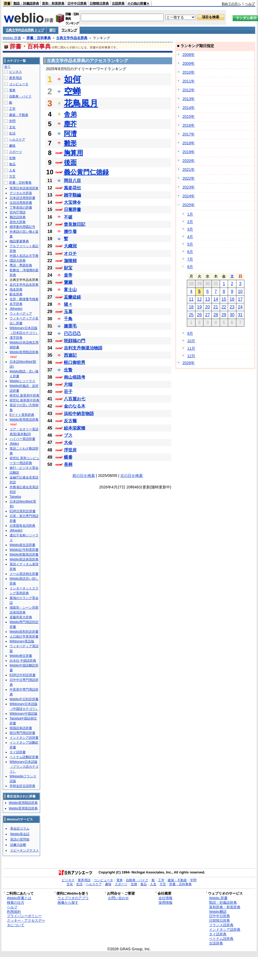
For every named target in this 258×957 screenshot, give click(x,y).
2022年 (188, 178)
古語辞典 (118, 3)
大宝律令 (72, 202)
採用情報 (165, 903)
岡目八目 (72, 180)
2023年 (188, 187)
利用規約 (14, 912)
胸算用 (73, 152)
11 (191, 299)
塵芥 (70, 123)
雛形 (70, 143)
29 (223, 314)
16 (232, 299)
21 (215, 307)
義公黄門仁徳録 (86, 172)
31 (240, 314)
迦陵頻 (70, 260)
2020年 (188, 161)
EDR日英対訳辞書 (23, 511)
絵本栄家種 (74, 428)
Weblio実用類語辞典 (24, 352)
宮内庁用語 (18, 212)
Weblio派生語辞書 (22, 545)
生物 (12, 158)
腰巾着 (70, 231)
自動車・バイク (20, 96)
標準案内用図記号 (22, 227)
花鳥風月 (81, 103)
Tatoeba (15, 497)
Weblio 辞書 (12, 38)
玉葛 (68, 311)
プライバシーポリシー (24, 916)
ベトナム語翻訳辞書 (24, 757)
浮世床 (70, 450)
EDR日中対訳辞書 (23, 675)
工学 (12, 109)
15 (223, 299)
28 (215, 314)
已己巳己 (72, 333)
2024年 (188, 196)
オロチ (70, 253)
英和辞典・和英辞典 (224, 907)
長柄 (68, 464)
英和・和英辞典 (53, 3)
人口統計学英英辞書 (24, 636)
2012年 (188, 90)
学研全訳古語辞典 (22, 786)
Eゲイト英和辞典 (22, 415)
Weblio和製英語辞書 (24, 554)
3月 (190, 229)
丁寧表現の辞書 (21, 207)
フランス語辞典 (221, 925)
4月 (190, 237)
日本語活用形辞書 (22, 198)
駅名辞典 (16, 294)
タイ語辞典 (217, 934)
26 (199, 314)
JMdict (14, 444)
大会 (68, 442)
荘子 (68, 391)
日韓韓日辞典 (99, 3)
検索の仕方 (15, 903)
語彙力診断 (18, 845)
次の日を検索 (131, 475)
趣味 (12, 146)
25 (191, 314)
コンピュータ (18, 84)
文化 (12, 127)
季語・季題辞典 (21, 265)
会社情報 (165, 898)
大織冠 (70, 246)
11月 (191, 348)
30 (232, 314)
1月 (190, 214)
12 (199, 299)
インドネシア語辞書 (24, 738)
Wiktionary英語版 (22, 641)
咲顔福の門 (74, 340)
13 (207, 299)
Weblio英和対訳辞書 (24, 632)
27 (207, 314)
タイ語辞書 (18, 752)
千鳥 (68, 319)
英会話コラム (19, 828)
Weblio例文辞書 (21, 656)
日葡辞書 (72, 209)
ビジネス (15, 72)
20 (207, 307)
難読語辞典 (18, 217)
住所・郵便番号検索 (24, 299)
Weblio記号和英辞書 (24, 550)
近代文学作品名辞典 (24, 285)
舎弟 (70, 114)
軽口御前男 (74, 362)
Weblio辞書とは (19, 898)
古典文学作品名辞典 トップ (25, 30)
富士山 (70, 289)
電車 (12, 90)
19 (199, 307)
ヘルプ (250, 4)
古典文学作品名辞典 (71, 38)
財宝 (68, 268)
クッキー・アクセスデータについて (26, 922)
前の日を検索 (83, 475)
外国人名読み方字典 (24, 256)
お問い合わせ (118, 898)
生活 (12, 133)
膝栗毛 (70, 326)
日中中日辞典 (77, 3)
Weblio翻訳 (217, 912)
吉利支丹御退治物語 (83, 348)
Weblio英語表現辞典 (24, 559)
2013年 (188, 99)
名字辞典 (16, 304)
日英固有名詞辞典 (22, 526)
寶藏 (68, 282)
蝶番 (68, 457)
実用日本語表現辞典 (24, 188)
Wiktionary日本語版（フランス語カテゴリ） (24, 766)
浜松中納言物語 (79, 413)
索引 (52, 30)
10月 (191, 341)
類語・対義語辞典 (26, 3)
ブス (68, 435)
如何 (72, 79)
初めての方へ (231, 4)
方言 (12, 176)
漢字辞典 (16, 338)
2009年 (188, 63)
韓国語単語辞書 (21, 728)
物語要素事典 (19, 241)
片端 (68, 384)
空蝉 (72, 91)
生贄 (68, 370)
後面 (70, 162)
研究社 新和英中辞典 (24, 400)
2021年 (188, 169)
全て (7, 66)
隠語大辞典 (18, 260)
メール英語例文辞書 (24, 574)
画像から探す (67, 903)
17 (240, 299)
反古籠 (70, 421)
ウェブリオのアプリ (73, 898)
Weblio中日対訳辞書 (24, 699)
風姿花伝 (72, 188)
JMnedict (16, 309)
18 (191, 307)
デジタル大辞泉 (21, 193)
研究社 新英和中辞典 (24, 395)
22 (223, 307)
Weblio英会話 (19, 834)
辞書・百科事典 (38, 38)
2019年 (188, 152)
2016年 (188, 125)
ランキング (69, 30)
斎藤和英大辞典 (21, 617)
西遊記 (70, 355)
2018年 (188, 143)
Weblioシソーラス (22, 381)
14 (215, 299)
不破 (68, 217)
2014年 (188, 108)
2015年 (188, 116)
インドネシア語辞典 (224, 930)
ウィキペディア (21, 313)
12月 (191, 356)
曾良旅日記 (74, 224)
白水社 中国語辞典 (23, 660)
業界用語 (15, 78)
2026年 (188, 363)
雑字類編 (72, 195)
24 (240, 307)
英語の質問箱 (19, 839)
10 (240, 291)
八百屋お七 (74, 399)
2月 (190, 222)
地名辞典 (16, 289)
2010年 (188, 72)
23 (232, 307)
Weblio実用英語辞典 (24, 419)
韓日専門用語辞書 (22, 733)
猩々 (68, 304)
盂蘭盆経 (72, 297)
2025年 (188, 205)
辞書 (7, 3)
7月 (190, 259)
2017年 (188, 134)
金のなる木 (74, 406)
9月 (190, 333)
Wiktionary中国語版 (23, 713)
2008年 (188, 54)
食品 (12, 164)
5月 (190, 244)
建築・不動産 (18, 115)
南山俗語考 (74, 377)
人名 (12, 170)
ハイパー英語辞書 (22, 439)
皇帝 (68, 275)
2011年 (188, 81)
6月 (190, 252)
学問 (12, 121)
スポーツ (15, 152)
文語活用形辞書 (21, 203)
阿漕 (70, 133)
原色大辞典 (18, 222)
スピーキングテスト (24, 850)
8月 (190, 267)
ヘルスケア (17, 139)
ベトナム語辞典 (221, 939)
